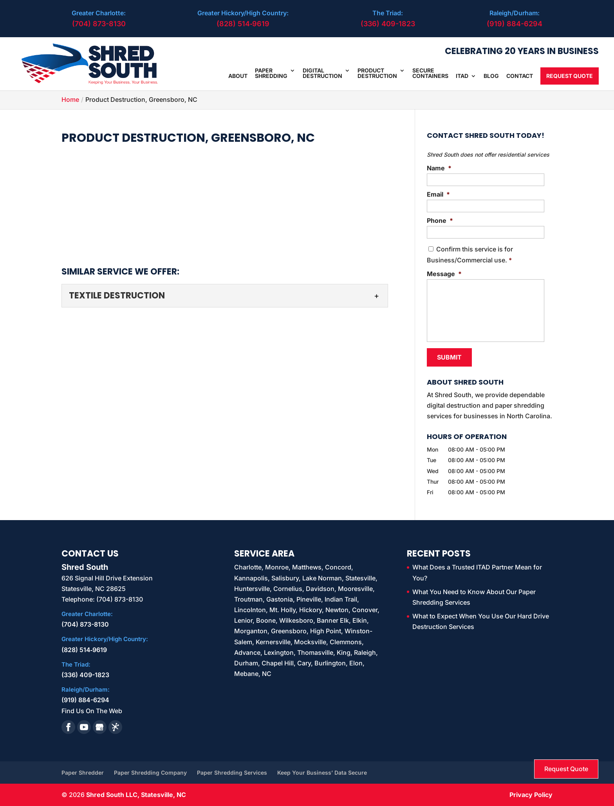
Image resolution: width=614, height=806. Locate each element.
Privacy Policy (531, 795)
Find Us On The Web (91, 710)
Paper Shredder (82, 772)
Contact (519, 76)
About (237, 76)
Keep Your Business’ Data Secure (322, 772)
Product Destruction (377, 73)
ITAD (462, 76)
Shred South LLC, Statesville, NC (136, 795)
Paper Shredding (271, 73)
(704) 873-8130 (99, 24)
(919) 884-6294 (514, 24)
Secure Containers (430, 73)
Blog (491, 76)
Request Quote (569, 75)
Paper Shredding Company (150, 772)
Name (439, 168)
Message (444, 274)
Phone (440, 220)
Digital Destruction (322, 73)
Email (438, 194)
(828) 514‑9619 (243, 24)
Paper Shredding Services (232, 772)
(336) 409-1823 (388, 24)
